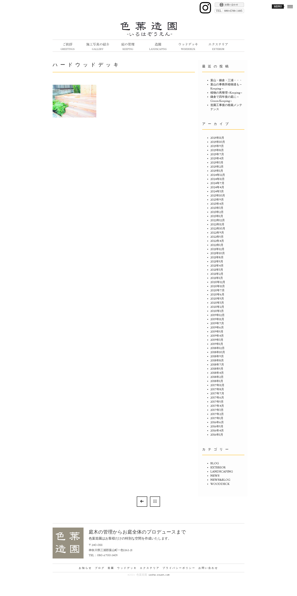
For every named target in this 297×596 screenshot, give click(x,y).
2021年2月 (216, 274)
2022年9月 (217, 233)
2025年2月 (217, 167)
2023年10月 (217, 195)
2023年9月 (217, 200)
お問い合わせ (208, 568)
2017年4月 (217, 406)
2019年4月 (217, 336)
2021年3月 (216, 270)
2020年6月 (217, 294)
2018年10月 (217, 352)
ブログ (100, 568)
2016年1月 (216, 435)
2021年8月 (217, 257)
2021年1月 (216, 278)
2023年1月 (216, 216)
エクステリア (150, 568)
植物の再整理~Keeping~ (226, 93)
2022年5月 (217, 237)
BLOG (214, 463)
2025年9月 (217, 146)
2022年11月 (217, 224)
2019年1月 (216, 344)
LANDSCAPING (221, 472)
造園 (111, 568)
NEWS (214, 476)
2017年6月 (217, 398)
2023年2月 (217, 212)
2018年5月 (216, 369)
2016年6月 (217, 422)
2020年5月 (217, 299)
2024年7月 (217, 183)
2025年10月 (217, 142)
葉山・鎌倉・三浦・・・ (226, 80)
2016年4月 (217, 431)
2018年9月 (217, 356)
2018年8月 (217, 360)
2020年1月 (217, 311)
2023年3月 (216, 208)
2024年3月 (217, 191)
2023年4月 (217, 204)
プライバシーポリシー (179, 568)
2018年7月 (217, 365)
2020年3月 (217, 303)
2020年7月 (217, 290)
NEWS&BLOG (220, 480)
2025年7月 (217, 154)
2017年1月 (216, 418)
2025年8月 (217, 150)
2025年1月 (216, 171)
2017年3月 (217, 410)
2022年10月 (217, 228)
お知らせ (85, 568)
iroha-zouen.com (158, 575)
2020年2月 (217, 307)
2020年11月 (217, 286)
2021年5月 (216, 261)
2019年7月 (217, 323)
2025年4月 (217, 158)
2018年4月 (217, 373)
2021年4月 (217, 266)
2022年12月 (217, 220)
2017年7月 (217, 393)
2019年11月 (217, 319)
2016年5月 (216, 426)
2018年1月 (216, 381)
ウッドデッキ (127, 568)
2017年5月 (217, 402)
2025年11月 (217, 138)
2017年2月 (217, 414)
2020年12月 (217, 282)
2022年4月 (217, 241)
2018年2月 (217, 377)
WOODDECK (220, 484)
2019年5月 (216, 332)
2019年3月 (216, 340)
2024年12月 (217, 175)
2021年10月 (217, 253)
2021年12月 (217, 249)
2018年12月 (217, 348)
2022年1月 (216, 245)
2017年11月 (217, 385)
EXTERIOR (218, 467)
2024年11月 (217, 179)
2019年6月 (217, 327)
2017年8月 (217, 389)
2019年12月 (217, 315)
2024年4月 (217, 187)
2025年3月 (216, 163)
